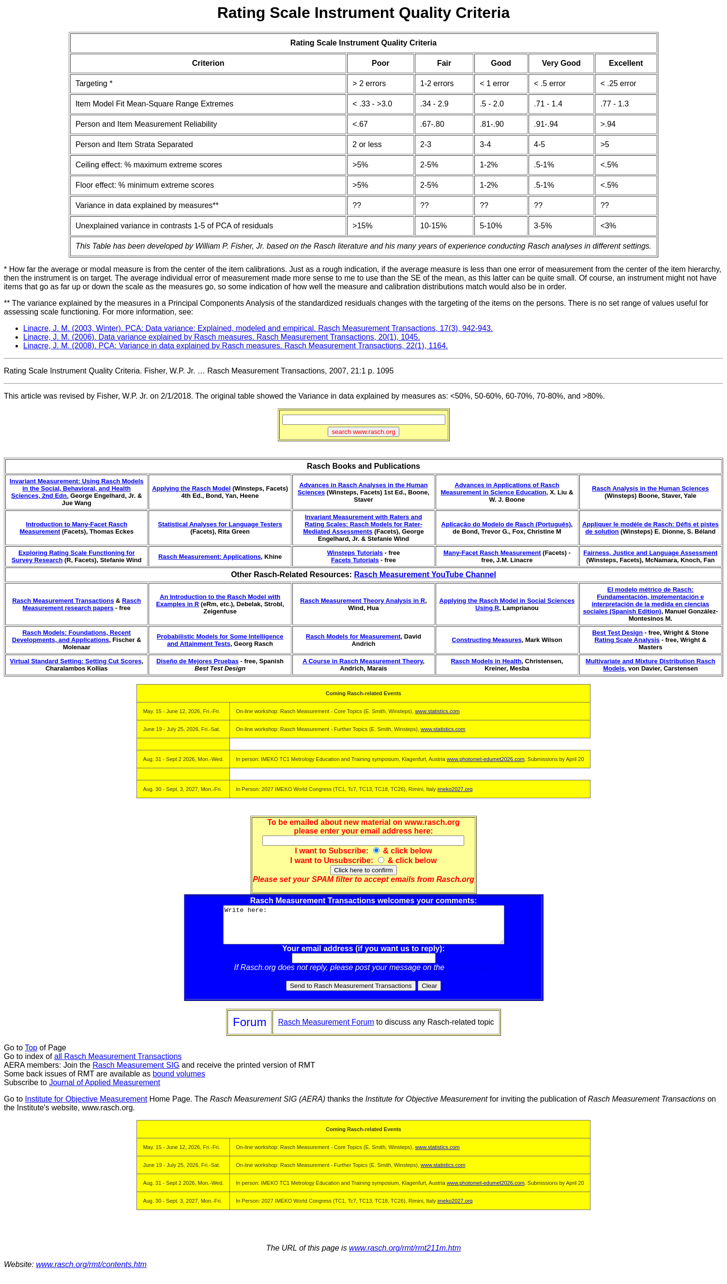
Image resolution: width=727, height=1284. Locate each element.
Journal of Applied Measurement (104, 1090)
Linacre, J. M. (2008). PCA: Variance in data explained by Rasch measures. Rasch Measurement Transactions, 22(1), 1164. (235, 346)
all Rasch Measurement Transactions (118, 1064)
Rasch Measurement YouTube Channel (425, 574)
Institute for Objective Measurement (86, 1106)
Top (31, 1055)
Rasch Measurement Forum (326, 1029)
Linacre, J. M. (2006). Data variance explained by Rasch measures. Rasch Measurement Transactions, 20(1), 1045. (221, 337)
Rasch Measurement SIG (136, 1072)
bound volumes (178, 1081)
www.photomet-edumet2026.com (486, 759)
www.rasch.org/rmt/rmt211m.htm (405, 1255)
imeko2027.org (455, 789)
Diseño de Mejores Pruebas (197, 661)
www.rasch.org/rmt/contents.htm (91, 1272)
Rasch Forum (470, 974)
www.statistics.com (437, 711)
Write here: (363, 928)
